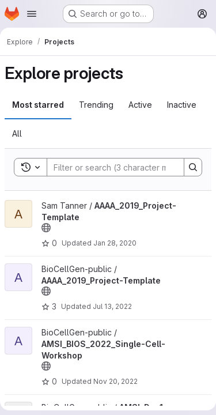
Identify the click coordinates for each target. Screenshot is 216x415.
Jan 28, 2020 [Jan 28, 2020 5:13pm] (115, 243)
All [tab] (17, 133)
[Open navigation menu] (31, 14)
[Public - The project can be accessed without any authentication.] (46, 227)
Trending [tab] (96, 105)
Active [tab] (140, 105)
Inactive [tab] (181, 105)
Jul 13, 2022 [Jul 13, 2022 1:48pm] (112, 306)
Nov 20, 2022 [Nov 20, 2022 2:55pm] (115, 381)
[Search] (123, 167)
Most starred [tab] (38, 105)
